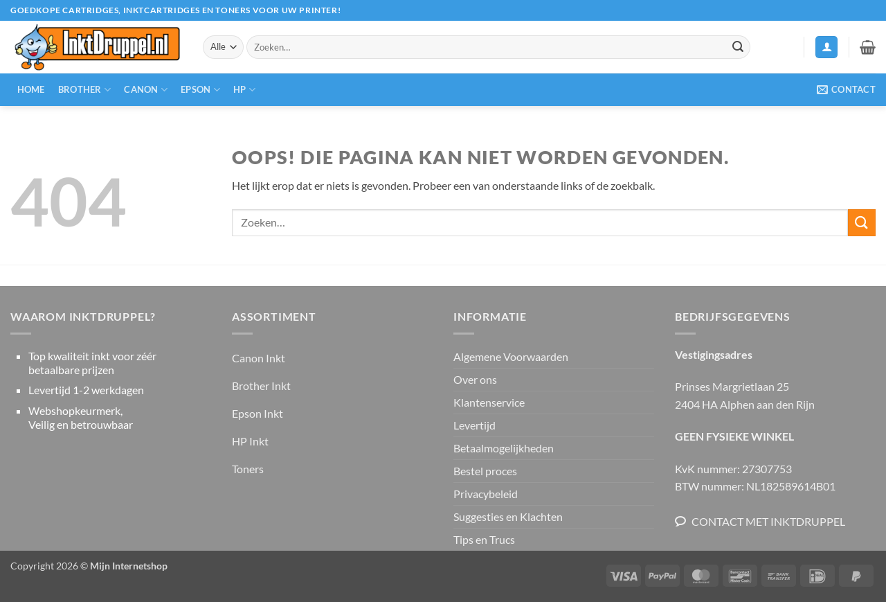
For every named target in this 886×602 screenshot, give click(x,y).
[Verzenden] (738, 47)
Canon (146, 89)
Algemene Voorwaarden (510, 356)
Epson (200, 89)
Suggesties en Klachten (508, 516)
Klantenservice (489, 402)
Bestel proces (485, 470)
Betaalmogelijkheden (503, 447)
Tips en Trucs (484, 539)
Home (31, 89)
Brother (84, 89)
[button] (826, 47)
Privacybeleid (485, 493)
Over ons (475, 379)
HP (244, 89)
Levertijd (474, 425)
